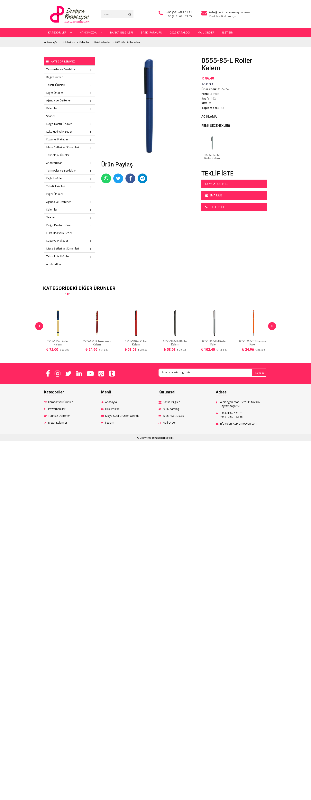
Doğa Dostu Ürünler (69, 124)
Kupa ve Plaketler (69, 139)
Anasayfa (50, 42)
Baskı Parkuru (151, 32)
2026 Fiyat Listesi (173, 416)
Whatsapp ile (216, 183)
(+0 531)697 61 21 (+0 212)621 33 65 (231, 415)
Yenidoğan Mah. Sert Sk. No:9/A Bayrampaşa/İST (240, 404)
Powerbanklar (56, 409)
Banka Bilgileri (121, 32)
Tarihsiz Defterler (59, 416)
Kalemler (84, 42)
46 (222, 108)
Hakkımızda (90, 32)
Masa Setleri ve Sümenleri (69, 147)
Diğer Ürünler (69, 93)
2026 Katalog (179, 32)
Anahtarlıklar (69, 163)
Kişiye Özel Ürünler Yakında (122, 416)
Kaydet (259, 372)
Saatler (69, 116)
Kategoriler (60, 32)
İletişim (227, 32)
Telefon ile (215, 207)
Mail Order (205, 32)
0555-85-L (223, 89)
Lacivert (214, 94)
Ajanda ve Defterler (69, 100)
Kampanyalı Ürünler (60, 402)
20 (210, 103)
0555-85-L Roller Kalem (128, 42)
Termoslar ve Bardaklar (69, 69)
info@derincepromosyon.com (238, 423)
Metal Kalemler (102, 42)
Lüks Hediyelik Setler (69, 131)
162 (213, 98)
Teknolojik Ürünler (69, 155)
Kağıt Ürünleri (69, 77)
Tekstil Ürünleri (69, 85)
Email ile (213, 195)
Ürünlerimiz (68, 42)
